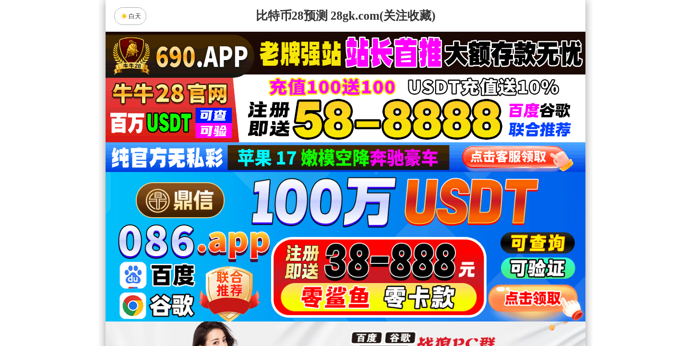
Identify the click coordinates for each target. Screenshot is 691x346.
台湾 (375, 237)
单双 (436, 313)
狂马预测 (426, 287)
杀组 (315, 313)
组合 (254, 313)
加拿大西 (315, 237)
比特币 (436, 237)
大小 (375, 313)
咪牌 (412, 194)
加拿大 (254, 237)
